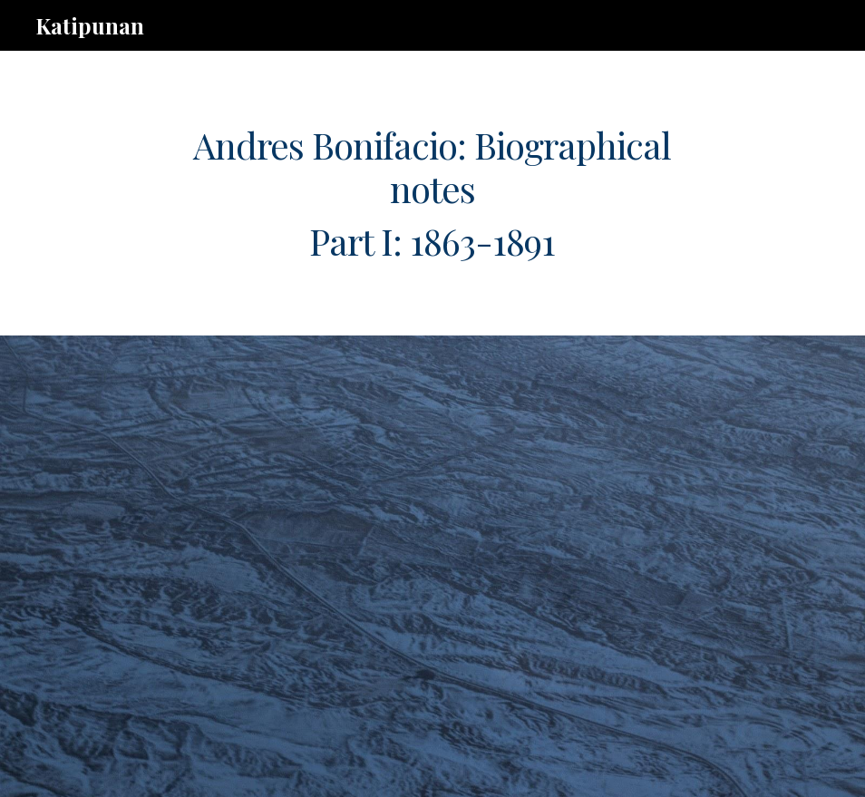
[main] (432, 193)
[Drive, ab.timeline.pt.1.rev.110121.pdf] (400, 566)
